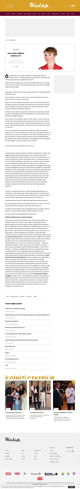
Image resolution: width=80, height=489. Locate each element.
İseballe (35, 296)
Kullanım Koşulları (54, 459)
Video (72, 14)
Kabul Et (71, 487)
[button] (73, 382)
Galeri (68, 14)
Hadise (7, 296)
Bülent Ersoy (29, 296)
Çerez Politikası (53, 453)
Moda (34, 14)
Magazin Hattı (55, 14)
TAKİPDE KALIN (69, 447)
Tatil (39, 14)
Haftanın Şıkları (27, 14)
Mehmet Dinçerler (14, 296)
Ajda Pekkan (22, 296)
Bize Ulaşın (52, 447)
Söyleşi (43, 14)
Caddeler (19, 14)
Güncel (7, 14)
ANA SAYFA (7, 40)
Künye (51, 450)
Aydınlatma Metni (54, 461)
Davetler (13, 14)
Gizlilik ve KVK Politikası (55, 456)
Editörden (13, 40)
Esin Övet (16, 49)
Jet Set (48, 14)
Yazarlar (63, 14)
